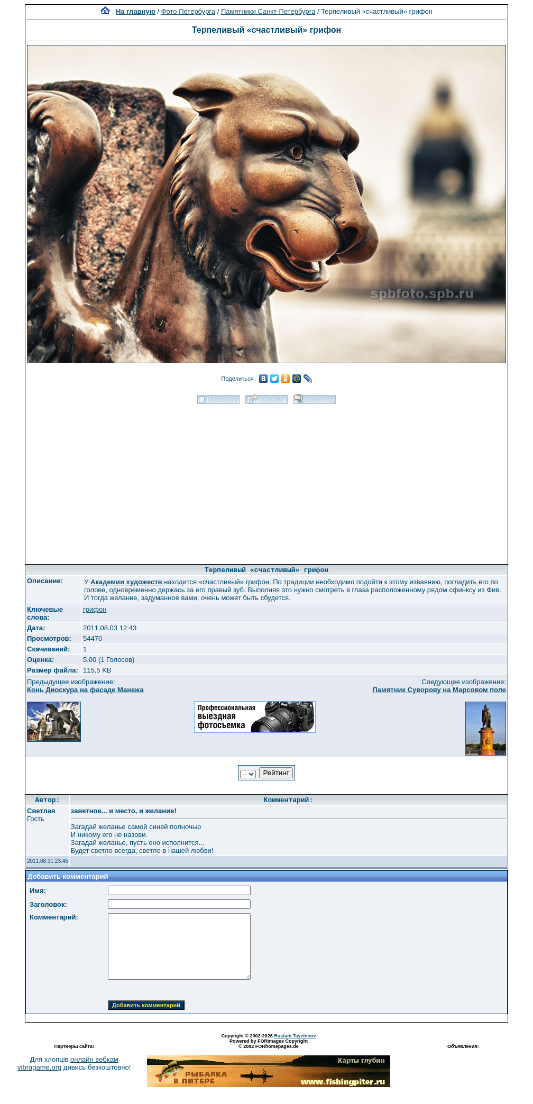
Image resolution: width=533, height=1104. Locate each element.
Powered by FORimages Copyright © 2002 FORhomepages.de (268, 1043)
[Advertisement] (266, 481)
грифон (94, 609)
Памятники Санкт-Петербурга (268, 11)
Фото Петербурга (188, 11)
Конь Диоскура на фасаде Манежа (85, 690)
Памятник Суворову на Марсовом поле (439, 690)
